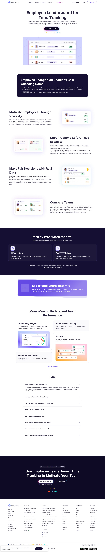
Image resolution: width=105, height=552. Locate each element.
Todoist (77, 527)
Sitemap (64, 523)
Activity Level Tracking (29, 514)
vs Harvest (92, 523)
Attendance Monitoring (29, 523)
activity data (26, 91)
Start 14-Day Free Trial (51, 28)
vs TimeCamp (93, 516)
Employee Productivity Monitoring (49, 516)
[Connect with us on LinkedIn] (83, 545)
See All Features (52, 366)
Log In (84, 2)
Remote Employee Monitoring (48, 510)
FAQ (63, 508)
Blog (63, 525)
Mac (44, 534)
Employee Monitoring (46, 512)
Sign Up (92, 2)
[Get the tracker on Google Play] (84, 549)
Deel (77, 508)
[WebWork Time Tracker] (13, 505)
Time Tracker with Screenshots (48, 508)
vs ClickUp (92, 521)
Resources (64, 527)
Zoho (77, 519)
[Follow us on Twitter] (95, 545)
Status (63, 521)
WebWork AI (44, 525)
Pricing (43, 2)
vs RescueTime (93, 519)
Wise (77, 512)
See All (25, 530)
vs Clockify (92, 512)
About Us (10, 524)
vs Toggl (92, 514)
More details (7, 549)
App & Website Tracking (29, 512)
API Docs (64, 529)
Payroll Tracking (27, 521)
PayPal (77, 510)
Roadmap (64, 519)
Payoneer (78, 514)
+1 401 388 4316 (13, 544)
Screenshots (27, 510)
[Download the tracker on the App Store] (93, 549)
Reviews (64, 514)
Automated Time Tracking (30, 508)
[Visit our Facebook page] (89, 545)
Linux (44, 537)
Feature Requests (66, 512)
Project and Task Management (48, 519)
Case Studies (11, 519)
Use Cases (10, 522)
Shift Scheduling (28, 525)
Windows (45, 532)
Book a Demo (75, 2)
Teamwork (78, 525)
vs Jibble (92, 525)
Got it (39, 548)
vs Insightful (92, 527)
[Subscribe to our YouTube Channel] (86, 545)
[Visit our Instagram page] (92, 545)
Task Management (28, 527)
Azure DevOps (79, 523)
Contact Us (10, 530)
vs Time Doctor (93, 510)
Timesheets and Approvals (30, 519)
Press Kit (64, 516)
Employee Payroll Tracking (48, 523)
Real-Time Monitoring (29, 516)
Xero (77, 516)
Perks (9, 517)
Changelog (10, 526)
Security (53, 548)
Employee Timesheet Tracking (48, 521)
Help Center (65, 510)
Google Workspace (80, 521)
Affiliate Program (12, 528)
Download (10, 515)
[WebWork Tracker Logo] (14, 2)
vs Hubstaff (92, 508)
